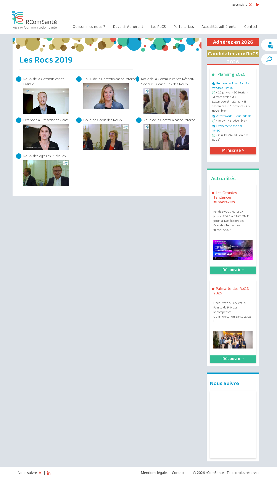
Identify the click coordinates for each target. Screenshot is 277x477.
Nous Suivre (224, 383)
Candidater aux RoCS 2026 (233, 58)
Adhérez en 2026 (233, 42)
